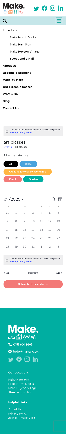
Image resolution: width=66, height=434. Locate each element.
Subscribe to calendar (31, 284)
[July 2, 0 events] (24, 215)
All (10, 164)
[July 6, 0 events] (58, 215)
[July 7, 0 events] (8, 223)
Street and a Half (22, 58)
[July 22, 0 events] (16, 240)
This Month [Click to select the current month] (33, 273)
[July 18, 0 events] (41, 232)
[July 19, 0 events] (50, 232)
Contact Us (11, 108)
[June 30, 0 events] (8, 215)
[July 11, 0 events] (41, 223)
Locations (10, 30)
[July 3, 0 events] (33, 215)
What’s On (10, 94)
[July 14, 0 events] (8, 232)
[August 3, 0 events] (58, 249)
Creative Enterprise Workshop (27, 171)
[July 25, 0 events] (41, 240)
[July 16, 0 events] (24, 232)
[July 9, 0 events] (24, 223)
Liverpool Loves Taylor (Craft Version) (32, 186)
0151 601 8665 (20, 344)
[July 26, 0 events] (50, 240)
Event (12, 179)
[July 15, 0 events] (16, 232)
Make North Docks (23, 37)
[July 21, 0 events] (8, 240)
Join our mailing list (21, 417)
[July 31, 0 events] (33, 249)
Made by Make (13, 79)
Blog (6, 101)
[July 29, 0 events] (16, 249)
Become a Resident (17, 72)
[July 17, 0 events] (33, 232)
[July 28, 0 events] (8, 249)
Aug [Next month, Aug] (59, 273)
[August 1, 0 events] (41, 249)
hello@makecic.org (23, 351)
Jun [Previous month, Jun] (7, 273)
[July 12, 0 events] (50, 223)
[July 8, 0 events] (16, 223)
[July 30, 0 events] (24, 249)
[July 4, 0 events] (41, 215)
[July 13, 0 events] (58, 223)
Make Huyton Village (25, 51)
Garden (33, 179)
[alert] (33, 131)
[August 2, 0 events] (50, 249)
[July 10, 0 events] (33, 223)
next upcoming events (21, 132)
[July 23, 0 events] (24, 240)
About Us (9, 65)
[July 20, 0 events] (58, 232)
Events (8, 146)
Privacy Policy (17, 413)
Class (28, 164)
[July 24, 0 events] (33, 240)
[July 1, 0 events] (16, 215)
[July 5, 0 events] (50, 215)
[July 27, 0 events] (58, 240)
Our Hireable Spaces (17, 86)
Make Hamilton (20, 44)
